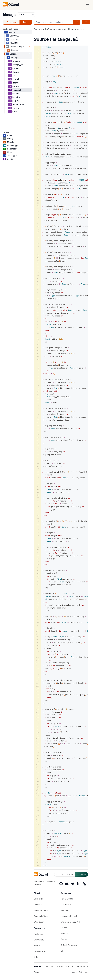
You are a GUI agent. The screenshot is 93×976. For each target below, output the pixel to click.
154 (37, 489)
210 (37, 651)
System (81, 874)
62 (38, 223)
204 (37, 634)
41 (38, 162)
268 (37, 819)
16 (38, 90)
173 (37, 544)
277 (37, 845)
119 (37, 388)
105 (37, 347)
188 (37, 587)
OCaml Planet (40, 951)
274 (37, 836)
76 (38, 264)
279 (37, 851)
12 (38, 79)
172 (37, 541)
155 (37, 492)
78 (38, 269)
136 (37, 437)
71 (38, 249)
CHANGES (14, 36)
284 (37, 865)
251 (37, 770)
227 (37, 700)
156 (37, 495)
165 (37, 521)
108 (37, 356)
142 (37, 454)
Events (37, 945)
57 (38, 209)
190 (37, 593)
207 (37, 642)
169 (37, 532)
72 (38, 252)
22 (38, 107)
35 (38, 145)
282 (37, 859)
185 (37, 579)
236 (37, 726)
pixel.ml (15, 101)
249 (37, 764)
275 (37, 839)
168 (37, 530)
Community (39, 940)
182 (37, 570)
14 (38, 84)
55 (38, 203)
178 (37, 559)
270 (37, 824)
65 (38, 232)
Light (59, 874)
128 (37, 414)
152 (37, 483)
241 (37, 741)
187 (37, 585)
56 (38, 206)
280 (37, 853)
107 (37, 353)
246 (37, 755)
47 (38, 180)
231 (37, 712)
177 (37, 556)
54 (38, 200)
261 (37, 798)
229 (37, 706)
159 (37, 504)
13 (38, 81)
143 (37, 457)
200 (37, 622)
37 (38, 151)
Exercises (65, 933)
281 (37, 856)
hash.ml (15, 86)
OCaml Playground (69, 945)
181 (37, 567)
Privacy (37, 972)
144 (37, 460)
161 (37, 509)
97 (38, 324)
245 (37, 752)
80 (38, 275)
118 (37, 385)
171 (37, 538)
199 (37, 619)
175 (37, 550)
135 (37, 434)
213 (37, 660)
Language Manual (69, 916)
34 (38, 142)
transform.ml (18, 104)
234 (37, 720)
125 (37, 405)
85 (38, 290)
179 (37, 561)
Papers (64, 939)
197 (37, 613)
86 (38, 293)
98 (38, 327)
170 (37, 535)
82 (38, 281)
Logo (63, 951)
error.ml (15, 75)
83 (38, 284)
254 (37, 778)
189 (37, 590)
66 (38, 235)
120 (37, 391)
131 (37, 423)
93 (38, 313)
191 (37, 596)
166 (37, 524)
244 (37, 749)
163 (37, 515)
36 (38, 148)
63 (38, 226)
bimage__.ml (17, 64)
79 (38, 272)
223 (37, 689)
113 (37, 371)
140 (37, 449)
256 (37, 784)
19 (38, 99)
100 (37, 333)
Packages (38, 934)
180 (37, 564)
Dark (70, 874)
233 (37, 718)
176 (37, 553)
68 (38, 240)
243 (37, 746)
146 (37, 466)
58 (38, 212)
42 (38, 165)
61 (38, 220)
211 (37, 654)
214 (37, 663)
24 (38, 113)
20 (38, 102)
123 (37, 399)
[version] (26, 15)
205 (37, 637)
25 (38, 116)
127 (37, 411)
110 (37, 362)
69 (38, 243)
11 (38, 76)
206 (37, 639)
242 (37, 744)
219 (37, 677)
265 (37, 810)
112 (37, 368)
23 (38, 110)
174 (37, 547)
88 (38, 298)
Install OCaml (67, 899)
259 (37, 793)
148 (37, 472)
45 (38, 174)
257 (37, 787)
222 (37, 686)
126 (37, 408)
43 (38, 168)
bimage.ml (16, 61)
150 (37, 478)
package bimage (10, 29)
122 (37, 397)
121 (37, 394)
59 (38, 214)
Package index (41, 29)
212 (37, 657)
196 (37, 611)
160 (37, 506)
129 (37, 417)
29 (38, 128)
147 (37, 469)
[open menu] (87, 5)
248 (37, 761)
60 (38, 217)
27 (38, 122)
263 (37, 804)
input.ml (15, 93)
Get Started (66, 904)
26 (38, 119)
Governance (82, 966)
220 (37, 680)
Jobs (36, 957)
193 (37, 602)
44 (38, 171)
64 (38, 229)
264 (37, 807)
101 (37, 336)
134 (37, 431)
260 (37, 796)
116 (37, 379)
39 (38, 157)
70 (38, 246)
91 (38, 307)
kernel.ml (16, 97)
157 (37, 498)
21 (38, 105)
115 (37, 376)
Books (64, 927)
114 (37, 373)
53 (38, 197)
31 (38, 134)
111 (37, 365)
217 (37, 671)
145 (37, 463)
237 (37, 729)
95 (38, 319)
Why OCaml (39, 922)
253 (37, 775)
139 (37, 446)
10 (38, 73)
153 (37, 486)
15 (38, 87)
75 (38, 261)
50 (38, 188)
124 (37, 402)
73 (38, 255)
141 (37, 452)
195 (37, 608)
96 (38, 321)
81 (38, 278)
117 (37, 382)
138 (37, 443)
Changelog (38, 899)
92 (38, 310)
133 (37, 428)
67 (38, 238)
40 (38, 160)
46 (38, 177)
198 (37, 616)
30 (38, 131)
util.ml (14, 111)
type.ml (15, 108)
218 (37, 674)
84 (38, 287)
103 (37, 342)
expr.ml (15, 79)
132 (37, 426)
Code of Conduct (80, 972)
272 (37, 830)
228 (37, 703)
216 (37, 668)
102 (37, 339)
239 (37, 735)
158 (37, 501)
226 (37, 697)
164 (37, 518)
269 (37, 822)
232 (37, 715)
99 (38, 330)
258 (37, 790)
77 (38, 267)
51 (38, 191)
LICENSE (14, 39)
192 (37, 599)
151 (37, 480)
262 (37, 801)
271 (37, 827)
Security (49, 966)
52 (38, 194)
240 (37, 738)
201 (37, 625)
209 (37, 648)
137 (37, 440)
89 (38, 301)
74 (38, 258)
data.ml (15, 72)
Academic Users (41, 916)
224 (37, 692)
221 (37, 683)
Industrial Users (41, 910)
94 (38, 316)
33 (38, 139)
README (14, 43)
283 (37, 862)
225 (37, 694)
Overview (11, 22)
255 (37, 781)
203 (37, 631)
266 (37, 813)
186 (37, 582)
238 (37, 732)
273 (37, 833)
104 (37, 345)
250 (37, 767)
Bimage (14, 50)
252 (37, 772)
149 (37, 475)
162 (37, 512)
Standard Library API (70, 922)
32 (38, 136)
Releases (38, 904)
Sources (13, 54)
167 (37, 527)
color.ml (15, 68)
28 (38, 125)
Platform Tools (67, 910)
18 (38, 96)
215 (37, 665)
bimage (9, 15)
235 (37, 723)
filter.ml (15, 83)
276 (37, 842)
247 (37, 758)
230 (37, 709)
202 (37, 628)
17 (38, 93)
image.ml (16, 90)
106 (37, 350)
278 (37, 848)
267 (37, 816)
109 (37, 359)
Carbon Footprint (65, 966)
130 (37, 420)
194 (37, 605)
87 (38, 295)
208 (37, 645)
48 (38, 183)
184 (37, 576)
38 (38, 154)
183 (37, 573)
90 (38, 304)
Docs (25, 22)
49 (38, 186)
